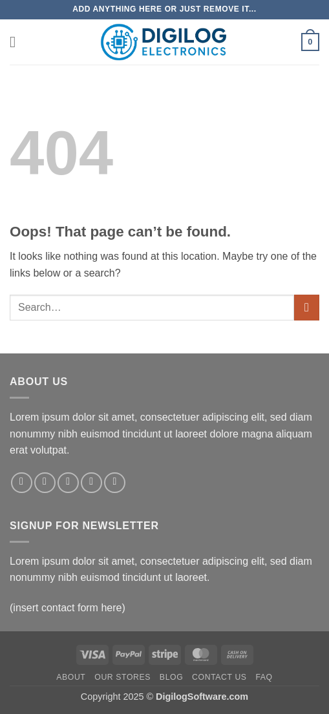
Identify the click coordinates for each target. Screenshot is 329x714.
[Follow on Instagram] (45, 483)
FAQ (263, 677)
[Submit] (306, 307)
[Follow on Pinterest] (114, 483)
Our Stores (122, 677)
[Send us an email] (91, 483)
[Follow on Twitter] (68, 483)
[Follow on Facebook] (21, 483)
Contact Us (219, 677)
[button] (17, 42)
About (70, 677)
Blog (171, 677)
